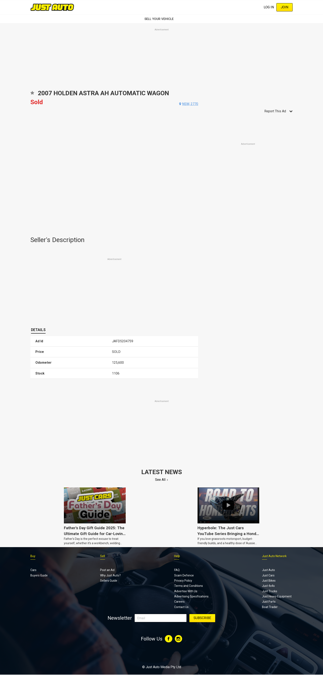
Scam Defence (184, 575)
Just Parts (269, 601)
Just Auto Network (274, 556)
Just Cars (268, 575)
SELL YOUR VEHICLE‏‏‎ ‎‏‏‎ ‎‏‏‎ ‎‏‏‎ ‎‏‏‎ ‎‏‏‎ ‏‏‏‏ (161, 19)
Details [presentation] (38, 330)
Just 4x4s (268, 585)
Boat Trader (270, 607)
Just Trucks (269, 591)
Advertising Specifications (191, 596)
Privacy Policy (183, 580)
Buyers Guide (39, 575)
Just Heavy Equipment (277, 596)
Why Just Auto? (110, 575)
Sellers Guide (108, 580)
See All (160, 480)
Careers (179, 601)
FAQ (177, 570)
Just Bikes (269, 580)
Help (177, 556)
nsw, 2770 (190, 104)
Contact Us (181, 607)
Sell (102, 556)
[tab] (38, 329)
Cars (33, 570)
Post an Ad (107, 570)
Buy (32, 556)
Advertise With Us (185, 591)
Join (284, 7)
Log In (269, 7)
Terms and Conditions (188, 585)
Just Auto (268, 570)
